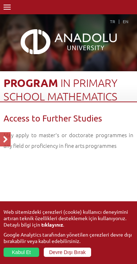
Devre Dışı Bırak (67, 252)
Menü (7, 7)
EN (125, 21)
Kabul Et (21, 252)
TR (112, 21)
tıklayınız (52, 224)
